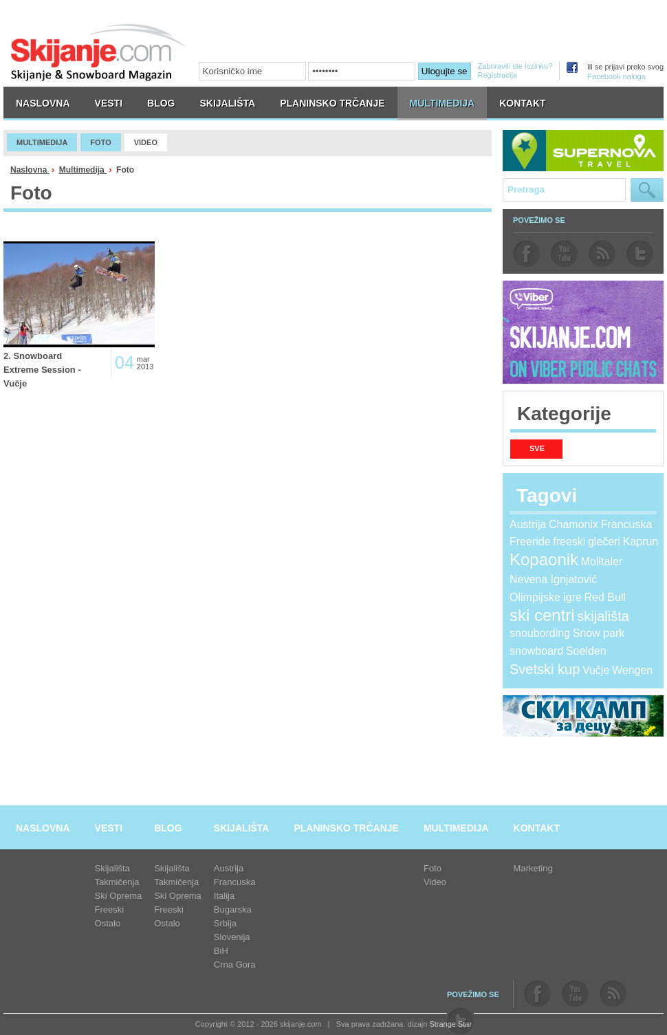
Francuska (627, 524)
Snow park (599, 633)
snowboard (536, 651)
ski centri (542, 615)
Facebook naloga (616, 76)
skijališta (603, 616)
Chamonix (573, 524)
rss (602, 254)
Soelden (586, 651)
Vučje (595, 670)
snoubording (540, 633)
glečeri (604, 541)
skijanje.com (98, 52)
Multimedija (83, 170)
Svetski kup (545, 669)
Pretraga (647, 190)
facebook (526, 254)
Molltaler (601, 561)
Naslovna (30, 170)
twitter (639, 254)
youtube (564, 254)
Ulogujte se (445, 71)
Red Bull (605, 597)
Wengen (632, 670)
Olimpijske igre (546, 597)
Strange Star (450, 1024)
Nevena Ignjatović (553, 579)
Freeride (530, 541)
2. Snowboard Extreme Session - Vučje (42, 370)
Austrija (528, 524)
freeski (569, 541)
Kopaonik (544, 559)
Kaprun (641, 541)
